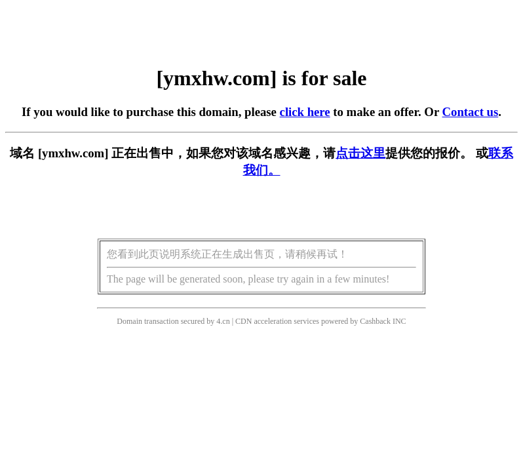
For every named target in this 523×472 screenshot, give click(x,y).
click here (305, 112)
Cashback (375, 321)
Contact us (470, 112)
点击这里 (360, 153)
